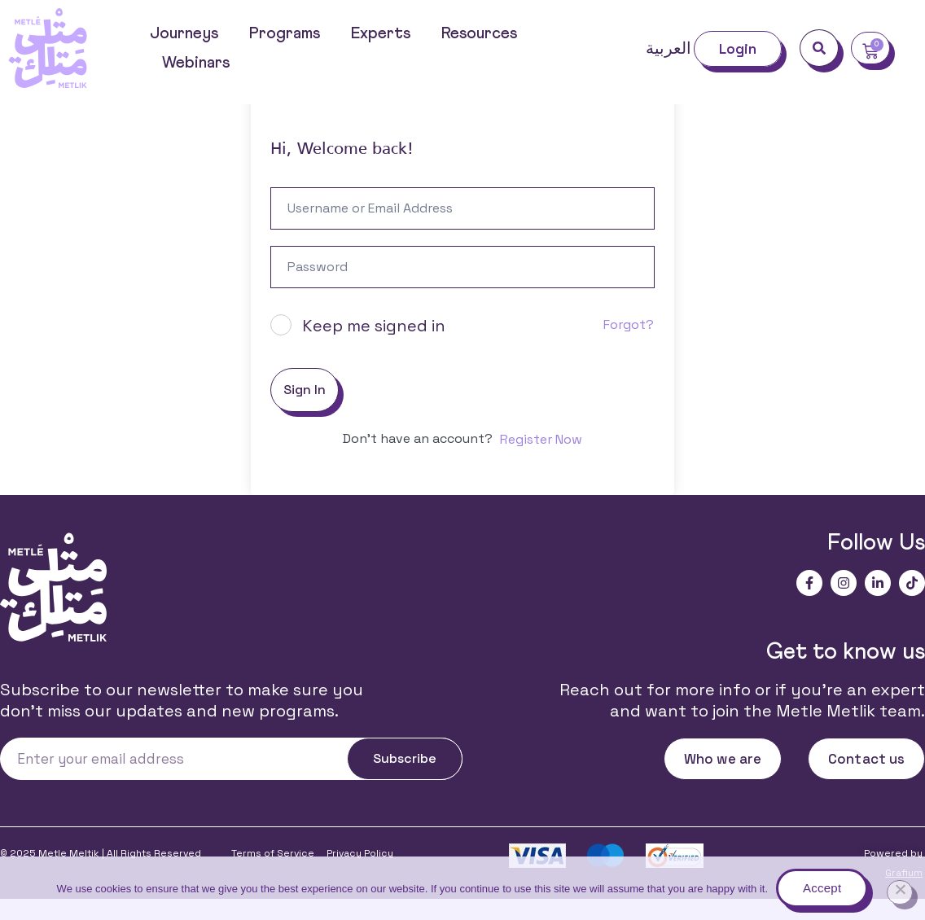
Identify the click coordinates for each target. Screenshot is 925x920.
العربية (668, 48)
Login (738, 49)
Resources (479, 33)
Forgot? (628, 345)
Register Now (541, 460)
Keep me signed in (373, 347)
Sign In (304, 410)
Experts (380, 33)
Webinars (196, 63)
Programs (284, 33)
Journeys (184, 33)
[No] (900, 892)
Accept (822, 888)
